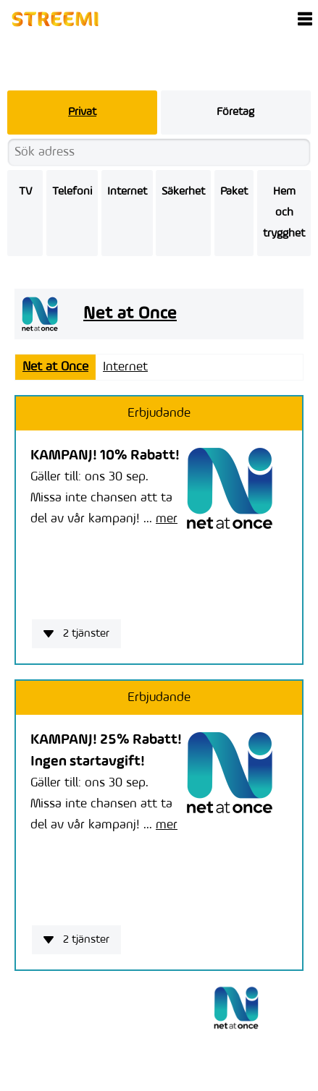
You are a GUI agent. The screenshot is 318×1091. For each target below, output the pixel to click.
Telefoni (72, 192)
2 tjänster (76, 634)
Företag (235, 112)
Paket (234, 192)
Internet (127, 192)
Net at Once (55, 367)
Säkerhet (183, 192)
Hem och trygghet (284, 212)
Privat (82, 112)
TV (25, 192)
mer (166, 519)
